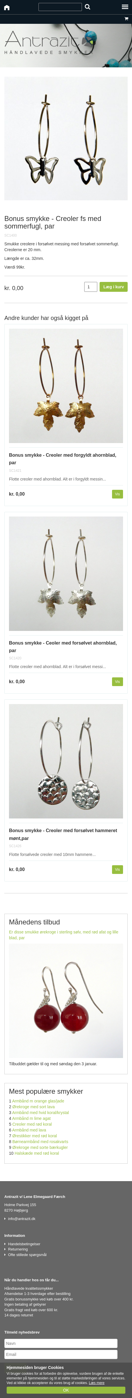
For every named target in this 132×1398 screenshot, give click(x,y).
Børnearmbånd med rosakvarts (40, 1141)
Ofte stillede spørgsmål (27, 1255)
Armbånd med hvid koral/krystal (40, 1112)
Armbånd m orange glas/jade (38, 1101)
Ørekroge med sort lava (33, 1106)
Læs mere (96, 1383)
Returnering (18, 1249)
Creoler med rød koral (32, 1124)
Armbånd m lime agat (31, 1118)
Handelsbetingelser (24, 1244)
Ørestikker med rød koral (34, 1135)
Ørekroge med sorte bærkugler (40, 1147)
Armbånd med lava (29, 1130)
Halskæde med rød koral (36, 1153)
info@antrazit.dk (21, 1219)
